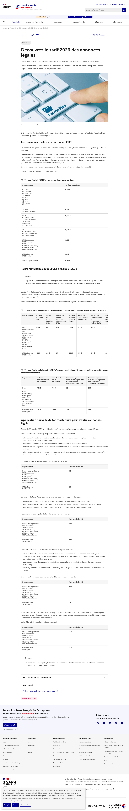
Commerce (56, 740)
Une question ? (108, 748)
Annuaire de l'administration (87, 744)
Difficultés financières (9, 733)
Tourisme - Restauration (60, 747)
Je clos (30, 737)
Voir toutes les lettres (10, 714)
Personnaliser (25, 805)
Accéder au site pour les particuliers (109, 4)
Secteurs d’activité (78, 22)
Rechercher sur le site (124, 10)
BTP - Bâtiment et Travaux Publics (63, 737)
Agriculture (56, 730)
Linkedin (110, 707)
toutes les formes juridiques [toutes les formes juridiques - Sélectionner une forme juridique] (79, 17)
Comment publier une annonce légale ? (41, 675)
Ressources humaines (9, 754)
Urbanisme (56, 754)
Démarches (99, 22)
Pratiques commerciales (10, 751)
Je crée (30, 726)
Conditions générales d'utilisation (108, 799)
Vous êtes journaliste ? (111, 741)
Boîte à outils (117, 22)
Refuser (15, 805)
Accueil (5, 28)
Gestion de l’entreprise (34, 22)
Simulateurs (82, 733)
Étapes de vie (57, 22)
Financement (7, 740)
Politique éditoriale (110, 726)
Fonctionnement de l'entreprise (12, 747)
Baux (4, 726)
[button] (37, 35)
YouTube (122, 707)
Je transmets (32, 733)
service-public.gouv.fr (105, 773)
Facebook (97, 707)
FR (100, 35)
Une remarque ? (30, 683)
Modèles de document (85, 737)
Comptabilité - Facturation (11, 730)
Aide (105, 745)
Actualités (15, 22)
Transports (56, 751)
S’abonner (9, 709)
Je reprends (31, 730)
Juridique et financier (59, 744)
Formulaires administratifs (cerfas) (89, 730)
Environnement (7, 737)
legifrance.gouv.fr (72, 773)
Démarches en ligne (84, 726)
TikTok (104, 707)
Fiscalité (5, 744)
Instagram (116, 707)
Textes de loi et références (37, 661)
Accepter (7, 805)
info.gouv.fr (88, 773)
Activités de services (59, 726)
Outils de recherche (84, 740)
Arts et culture (57, 733)
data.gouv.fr (70, 778)
